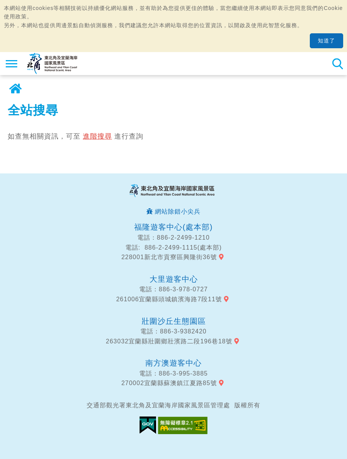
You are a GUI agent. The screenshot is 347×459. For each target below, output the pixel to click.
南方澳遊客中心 (173, 363)
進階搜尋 (97, 136)
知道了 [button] (326, 41)
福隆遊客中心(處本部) (173, 227)
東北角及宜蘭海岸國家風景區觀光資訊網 (52, 63)
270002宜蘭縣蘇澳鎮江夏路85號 (169, 383)
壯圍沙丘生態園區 (173, 321)
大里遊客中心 (174, 279)
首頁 (15, 88)
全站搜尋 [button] (337, 63)
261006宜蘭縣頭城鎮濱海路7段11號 (169, 299)
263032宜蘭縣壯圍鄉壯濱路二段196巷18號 (169, 341)
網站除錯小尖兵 (178, 211)
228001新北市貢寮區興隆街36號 (169, 257)
